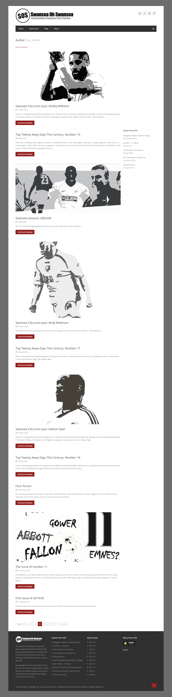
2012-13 (92, 664)
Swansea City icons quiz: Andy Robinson (42, 323)
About (56, 29)
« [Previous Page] (30, 624)
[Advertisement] (139, 90)
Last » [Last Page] (64, 624)
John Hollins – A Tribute (62, 664)
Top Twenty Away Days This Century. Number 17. (48, 348)
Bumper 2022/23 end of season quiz (67, 667)
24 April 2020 (23, 352)
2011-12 (92, 667)
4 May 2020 (22, 222)
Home (21, 29)
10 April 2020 (23, 461)
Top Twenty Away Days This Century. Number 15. (48, 134)
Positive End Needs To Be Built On (66, 671)
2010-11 (92, 671)
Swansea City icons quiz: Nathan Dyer (40, 429)
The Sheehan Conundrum (133, 150)
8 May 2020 (22, 138)
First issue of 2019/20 (30, 598)
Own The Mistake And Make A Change (68, 660)
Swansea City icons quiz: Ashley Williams (42, 106)
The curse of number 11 (31, 567)
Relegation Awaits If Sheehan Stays (136, 135)
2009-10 (92, 674)
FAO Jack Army (128, 165)
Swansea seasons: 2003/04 (33, 218)
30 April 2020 (23, 326)
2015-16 (92, 653)
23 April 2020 (23, 433)
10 (53, 624)
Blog (46, 29)
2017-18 (92, 646)
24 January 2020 (24, 490)
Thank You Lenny (59, 674)
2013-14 (92, 660)
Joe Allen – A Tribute (131, 143)
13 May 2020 (23, 110)
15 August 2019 (24, 602)
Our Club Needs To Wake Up (134, 157)
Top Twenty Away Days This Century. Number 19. (48, 457)
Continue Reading (25, 123)
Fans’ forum (23, 486)
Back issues (34, 29)
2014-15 (92, 656)
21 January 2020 (24, 570)
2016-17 (92, 649)
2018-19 (92, 642)
